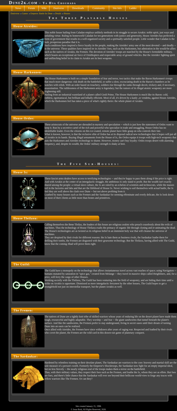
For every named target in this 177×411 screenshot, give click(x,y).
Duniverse (58, 8)
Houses (67, 13)
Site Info (117, 8)
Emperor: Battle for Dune (41, 13)
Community (99, 8)
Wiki (44, 8)
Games (25, 13)
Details (58, 13)
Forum (31, 8)
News (18, 8)
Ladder (133, 8)
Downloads (78, 8)
